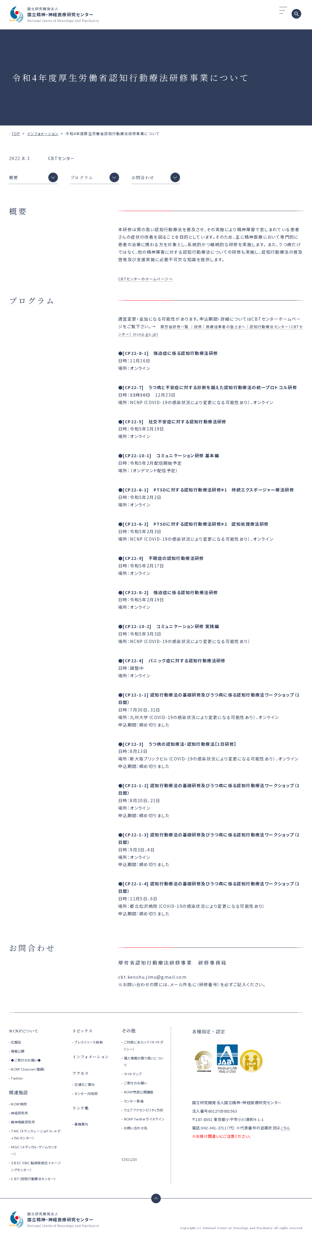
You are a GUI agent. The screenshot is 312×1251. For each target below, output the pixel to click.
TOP (16, 133)
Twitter (17, 1081)
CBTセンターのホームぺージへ (149, 282)
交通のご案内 (87, 1087)
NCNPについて (25, 1033)
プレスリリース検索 (92, 1045)
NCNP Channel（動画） (30, 1072)
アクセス (81, 1076)
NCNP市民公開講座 (143, 1095)
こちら (285, 1131)
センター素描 (136, 1104)
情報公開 (19, 1054)
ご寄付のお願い (138, 1086)
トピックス (84, 1033)
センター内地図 (89, 1096)
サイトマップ (135, 1077)
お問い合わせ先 (139, 1145)
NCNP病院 (20, 1107)
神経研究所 (21, 1116)
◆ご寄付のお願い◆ (28, 1063)
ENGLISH (130, 1176)
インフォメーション (43, 133)
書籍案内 (83, 1127)
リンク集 (81, 1110)
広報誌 (17, 1045)
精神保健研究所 (25, 1125)
